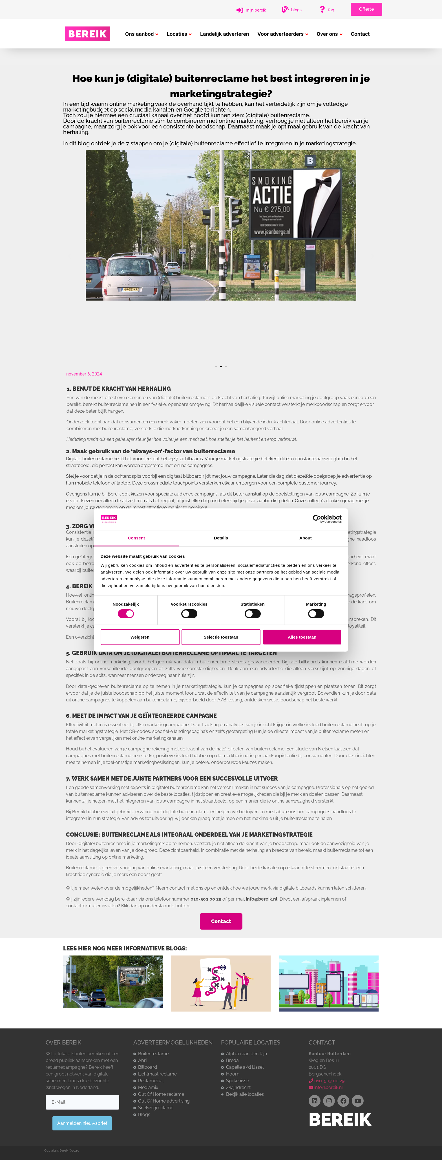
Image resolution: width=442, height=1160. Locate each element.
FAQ (331, 10)
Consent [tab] (136, 537)
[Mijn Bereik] (240, 10)
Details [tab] (221, 537)
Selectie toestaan (221, 636)
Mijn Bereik (256, 10)
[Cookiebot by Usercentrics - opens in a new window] (317, 519)
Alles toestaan (302, 636)
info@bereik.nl (326, 1087)
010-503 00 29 (326, 1080)
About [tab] (305, 537)
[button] (69, 256)
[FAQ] (322, 9)
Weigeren (140, 636)
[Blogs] (285, 9)
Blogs (296, 10)
